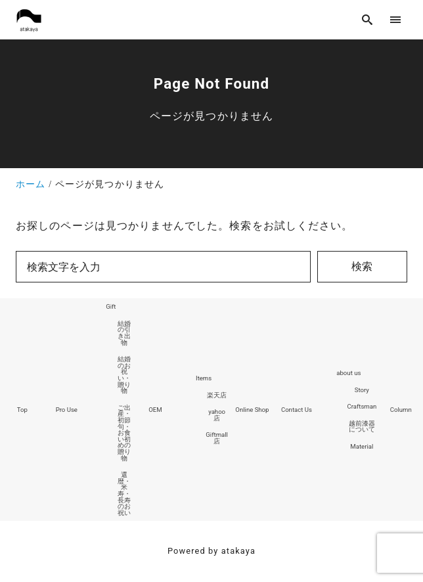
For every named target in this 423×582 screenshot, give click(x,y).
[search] (367, 19)
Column (401, 409)
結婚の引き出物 (124, 333)
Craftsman (361, 406)
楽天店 (217, 395)
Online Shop (252, 409)
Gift (111, 306)
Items (204, 378)
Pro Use (67, 409)
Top (22, 409)
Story (362, 389)
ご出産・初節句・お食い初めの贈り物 (124, 433)
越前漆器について (362, 427)
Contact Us (296, 409)
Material (361, 446)
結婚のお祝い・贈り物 (124, 374)
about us (348, 372)
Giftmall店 (217, 438)
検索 (361, 266)
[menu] (395, 19)
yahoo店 (216, 415)
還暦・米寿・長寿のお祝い (124, 493)
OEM (155, 409)
